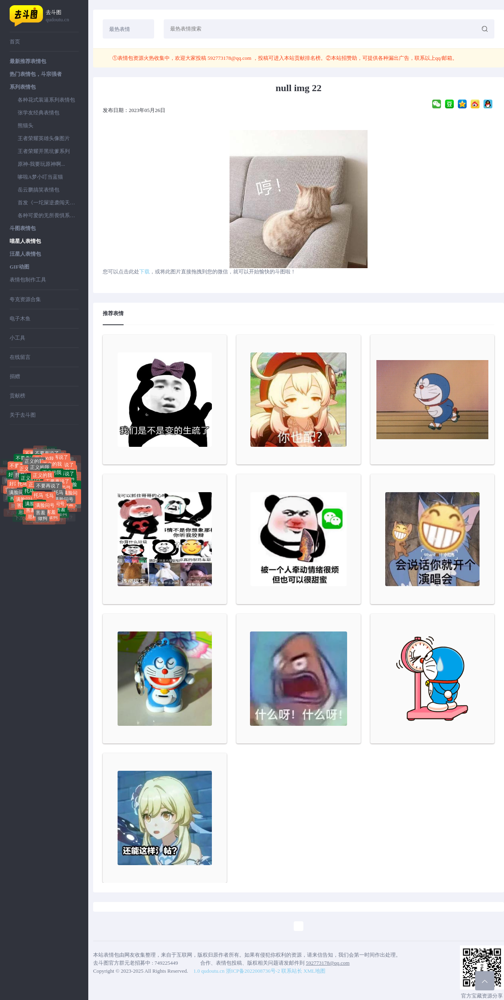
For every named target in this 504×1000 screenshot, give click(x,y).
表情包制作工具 (28, 280)
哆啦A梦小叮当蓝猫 (40, 177)
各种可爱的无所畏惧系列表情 (48, 215)
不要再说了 (48, 493)
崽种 (23, 514)
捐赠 (15, 376)
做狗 (42, 520)
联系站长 (291, 971)
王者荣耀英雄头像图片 (44, 138)
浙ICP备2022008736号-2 (253, 971)
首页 (15, 42)
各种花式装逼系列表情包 (46, 100)
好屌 (50, 453)
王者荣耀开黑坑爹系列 (44, 151)
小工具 (17, 338)
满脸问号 (18, 496)
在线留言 (20, 357)
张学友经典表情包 (38, 113)
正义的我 (39, 475)
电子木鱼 (20, 319)
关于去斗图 (23, 415)
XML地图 (314, 971)
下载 (144, 272)
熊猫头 (25, 125)
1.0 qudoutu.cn (209, 971)
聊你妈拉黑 (22, 455)
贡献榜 (17, 396)
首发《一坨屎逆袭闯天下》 (48, 203)
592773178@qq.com (229, 58)
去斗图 (62, 16)
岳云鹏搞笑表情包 (38, 190)
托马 (20, 480)
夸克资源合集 (25, 299)
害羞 (40, 513)
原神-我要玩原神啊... (41, 164)
